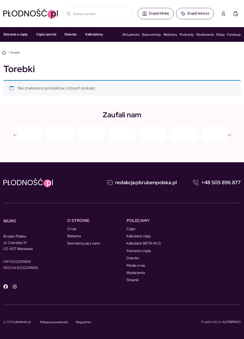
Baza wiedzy (151, 34)
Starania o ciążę (15, 34)
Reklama (74, 236)
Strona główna (4, 52)
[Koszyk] (236, 14)
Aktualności (131, 34)
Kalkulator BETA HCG (144, 243)
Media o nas (136, 265)
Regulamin (83, 322)
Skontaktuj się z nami (83, 243)
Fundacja (234, 34)
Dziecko (71, 34)
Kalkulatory (94, 34)
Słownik (133, 280)
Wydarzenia (205, 34)
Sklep (220, 34)
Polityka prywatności (54, 322)
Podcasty (186, 34)
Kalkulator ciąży (139, 236)
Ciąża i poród (46, 34)
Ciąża (131, 228)
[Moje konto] (223, 14)
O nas (71, 228)
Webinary (170, 34)
